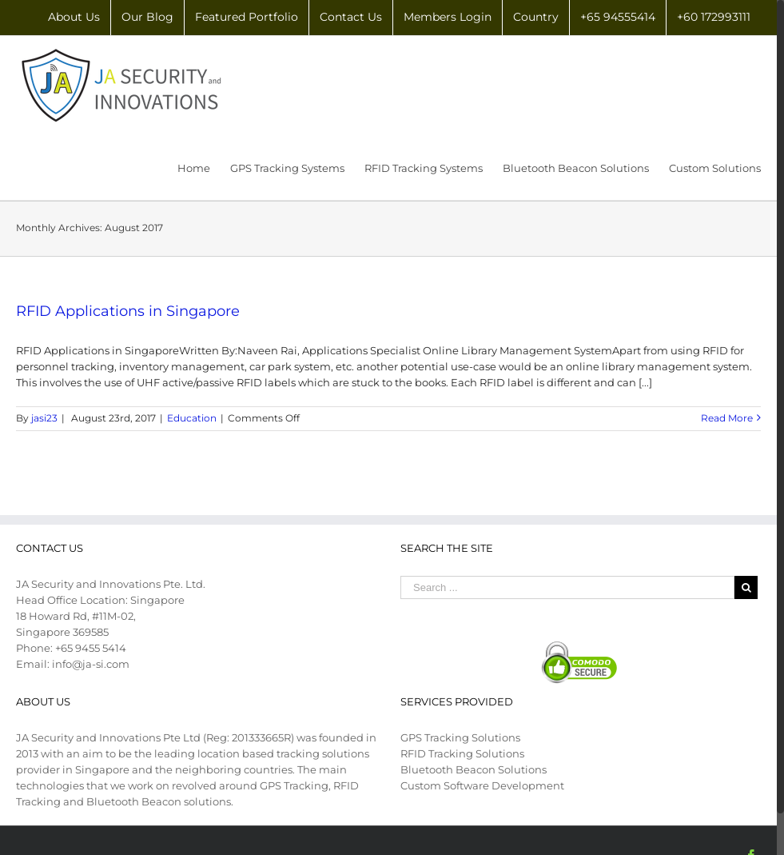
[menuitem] (74, 17)
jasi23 (44, 418)
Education (192, 418)
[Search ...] (567, 587)
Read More (727, 418)
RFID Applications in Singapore (128, 311)
